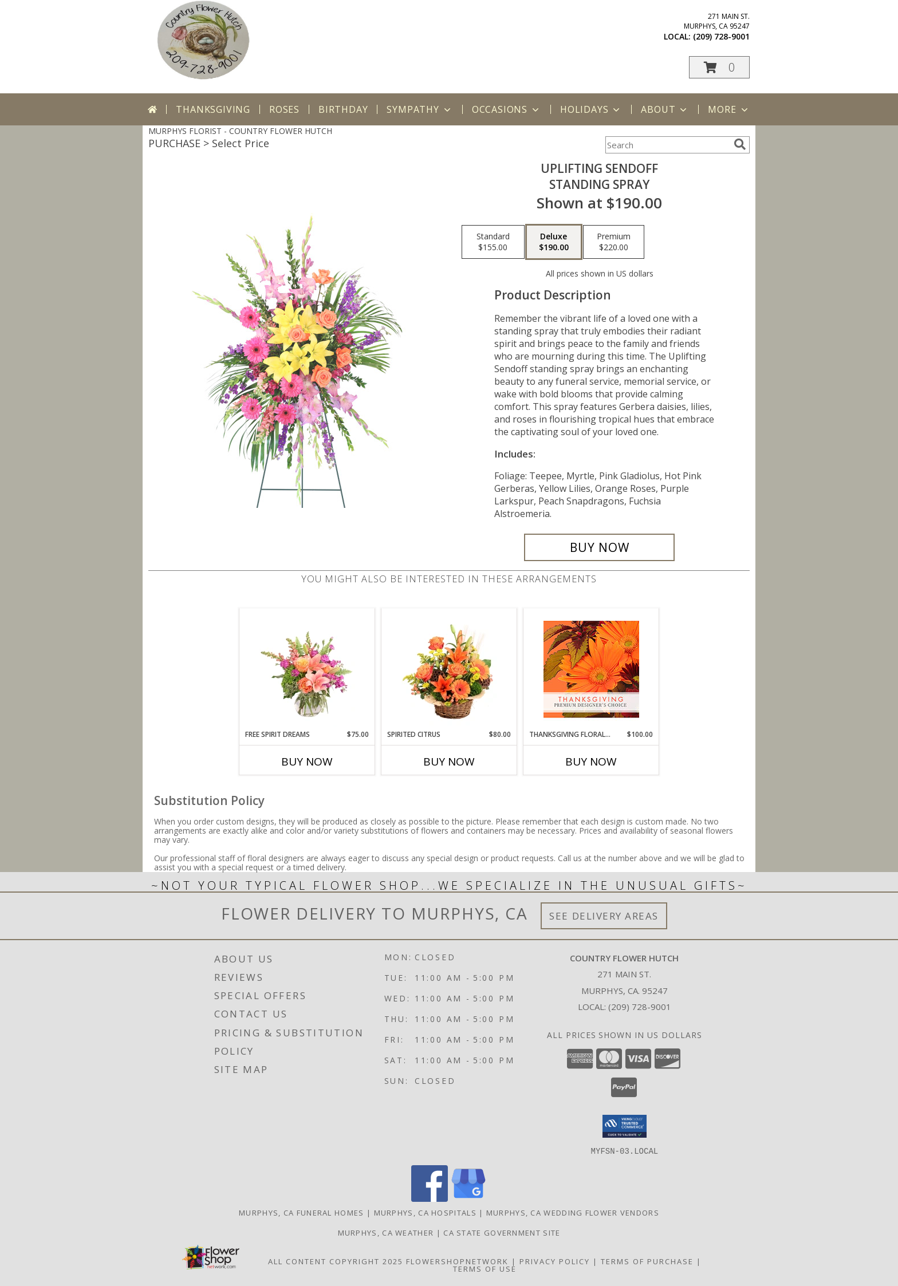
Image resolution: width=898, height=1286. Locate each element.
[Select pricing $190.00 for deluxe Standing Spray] (554, 242)
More (729, 109)
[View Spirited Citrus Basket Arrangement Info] (449, 669)
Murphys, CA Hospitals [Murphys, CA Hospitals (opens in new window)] (425, 1212)
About (665, 109)
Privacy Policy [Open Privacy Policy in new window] (554, 1261)
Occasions (506, 109)
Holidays (591, 109)
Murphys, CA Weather (386, 1232)
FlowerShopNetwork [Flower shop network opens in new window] (457, 1261)
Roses (284, 109)
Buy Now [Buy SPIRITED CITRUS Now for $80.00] (449, 761)
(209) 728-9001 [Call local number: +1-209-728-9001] (721, 36)
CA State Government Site (501, 1232)
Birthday (343, 109)
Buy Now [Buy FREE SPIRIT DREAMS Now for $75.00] (307, 761)
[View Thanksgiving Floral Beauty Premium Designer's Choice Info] (591, 669)
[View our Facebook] (429, 1198)
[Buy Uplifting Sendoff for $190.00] (599, 547)
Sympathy (419, 109)
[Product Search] (667, 145)
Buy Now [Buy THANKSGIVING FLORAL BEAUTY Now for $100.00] (591, 761)
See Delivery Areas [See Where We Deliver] (604, 915)
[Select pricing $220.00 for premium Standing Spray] (614, 242)
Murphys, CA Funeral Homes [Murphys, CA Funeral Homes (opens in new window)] (301, 1212)
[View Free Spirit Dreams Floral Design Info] (307, 669)
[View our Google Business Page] (468, 1198)
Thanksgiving (213, 109)
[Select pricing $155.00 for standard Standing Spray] (493, 242)
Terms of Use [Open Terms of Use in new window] (485, 1268)
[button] (719, 67)
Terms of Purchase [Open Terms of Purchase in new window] (647, 1261)
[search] (740, 144)
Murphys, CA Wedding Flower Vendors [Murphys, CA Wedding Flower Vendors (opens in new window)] (572, 1212)
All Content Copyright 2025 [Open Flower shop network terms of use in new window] (335, 1261)
